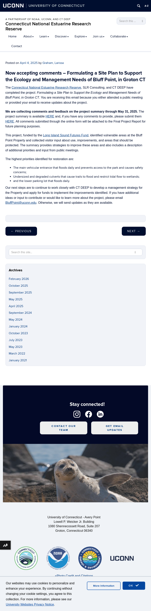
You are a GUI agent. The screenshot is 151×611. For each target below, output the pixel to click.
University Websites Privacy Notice (30, 604)
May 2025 (15, 299)
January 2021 (18, 360)
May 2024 (15, 320)
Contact (16, 46)
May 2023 (15, 347)
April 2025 (16, 306)
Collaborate (119, 36)
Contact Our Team (63, 428)
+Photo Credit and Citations (74, 575)
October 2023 (18, 333)
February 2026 (19, 279)
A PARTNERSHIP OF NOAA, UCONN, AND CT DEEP (38, 19)
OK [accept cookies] (134, 585)
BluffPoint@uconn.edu (20, 202)
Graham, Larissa (53, 63)
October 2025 (18, 286)
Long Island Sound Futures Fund (65, 135)
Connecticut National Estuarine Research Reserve (48, 26)
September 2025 (20, 292)
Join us (98, 36)
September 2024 (20, 313)
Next (133, 231)
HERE (50, 116)
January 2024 (18, 326)
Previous (21, 231)
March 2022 (17, 353)
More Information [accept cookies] (103, 585)
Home (12, 36)
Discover (62, 36)
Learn (44, 36)
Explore (81, 36)
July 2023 (15, 340)
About (28, 36)
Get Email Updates (115, 428)
